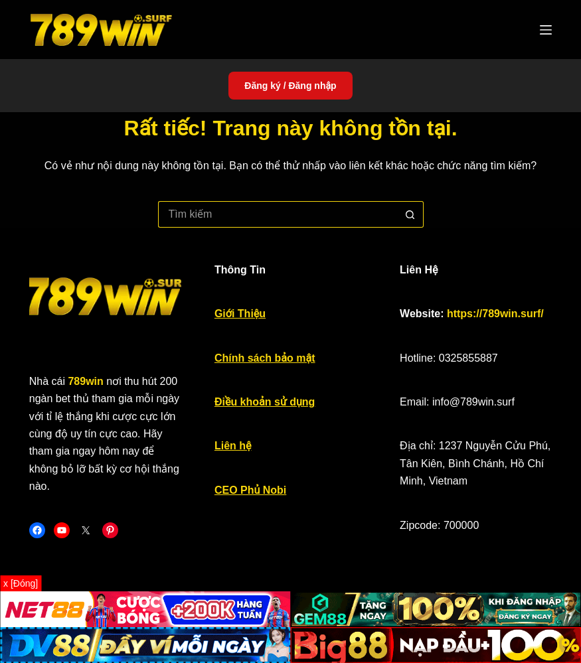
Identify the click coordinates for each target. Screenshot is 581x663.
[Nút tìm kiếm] (410, 214)
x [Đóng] (20, 583)
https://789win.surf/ (495, 313)
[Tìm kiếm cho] (277, 214)
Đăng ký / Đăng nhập (290, 85)
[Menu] (546, 30)
